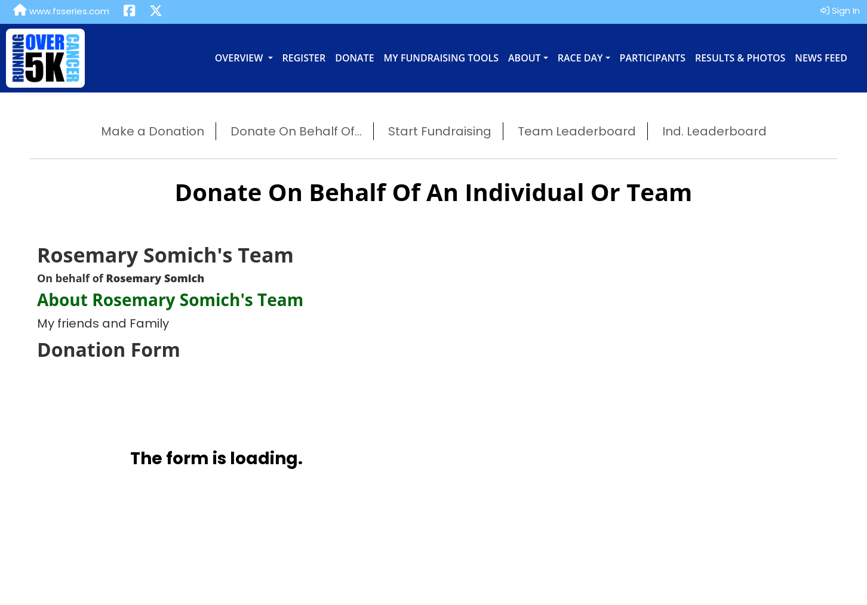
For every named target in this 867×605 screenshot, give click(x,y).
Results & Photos (740, 57)
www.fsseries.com (61, 10)
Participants (652, 57)
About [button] (524, 57)
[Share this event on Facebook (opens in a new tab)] (129, 12)
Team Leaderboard (577, 131)
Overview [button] (240, 57)
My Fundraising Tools (441, 57)
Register (304, 57)
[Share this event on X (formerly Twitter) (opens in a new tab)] (155, 12)
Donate (354, 57)
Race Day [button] (580, 57)
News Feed (821, 57)
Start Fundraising (439, 131)
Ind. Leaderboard (714, 131)
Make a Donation (152, 131)
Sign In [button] (840, 10)
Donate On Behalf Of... (296, 131)
